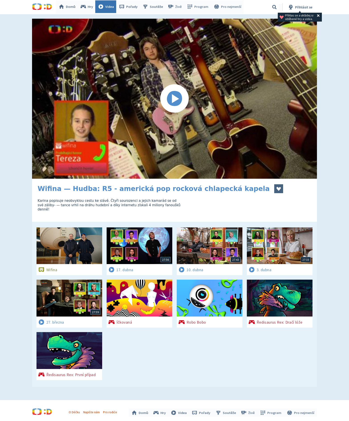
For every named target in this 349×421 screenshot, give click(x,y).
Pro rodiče (111, 412)
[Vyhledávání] (274, 7)
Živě (175, 7)
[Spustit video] (174, 99)
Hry (87, 7)
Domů (68, 7)
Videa (107, 7)
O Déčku (74, 412)
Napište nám (92, 412)
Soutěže (153, 7)
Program (198, 7)
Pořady (129, 7)
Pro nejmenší (227, 7)
